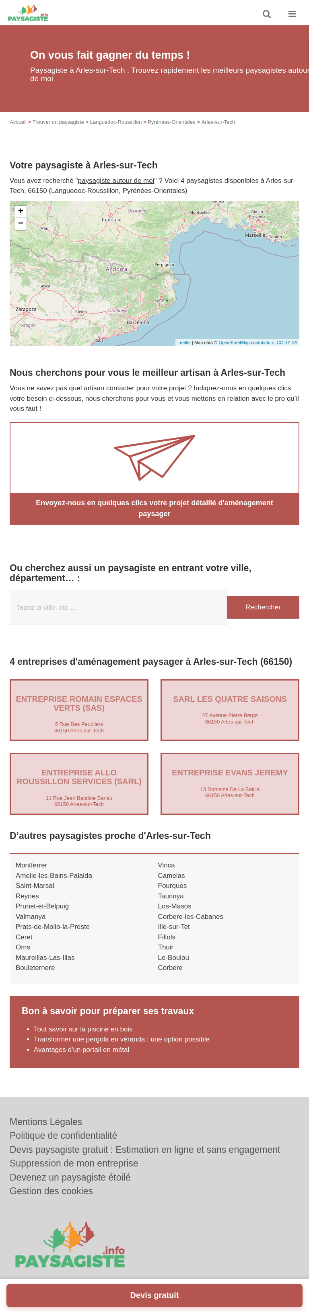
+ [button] (20, 212)
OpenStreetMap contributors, (247, 342)
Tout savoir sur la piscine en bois (83, 1029)
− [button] (20, 224)
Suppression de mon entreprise (74, 1163)
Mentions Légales (46, 1122)
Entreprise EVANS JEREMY (230, 772)
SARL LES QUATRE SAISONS (230, 699)
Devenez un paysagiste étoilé (70, 1177)
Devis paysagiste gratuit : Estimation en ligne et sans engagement (145, 1149)
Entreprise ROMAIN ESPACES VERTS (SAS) (79, 703)
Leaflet (184, 342)
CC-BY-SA (286, 342)
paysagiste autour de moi (116, 180)
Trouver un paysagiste (58, 122)
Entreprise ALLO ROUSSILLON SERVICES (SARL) (79, 777)
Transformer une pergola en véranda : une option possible (122, 1039)
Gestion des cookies (51, 1191)
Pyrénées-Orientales (172, 122)
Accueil (18, 122)
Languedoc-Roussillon (116, 122)
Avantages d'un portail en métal (81, 1050)
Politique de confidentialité (63, 1135)
